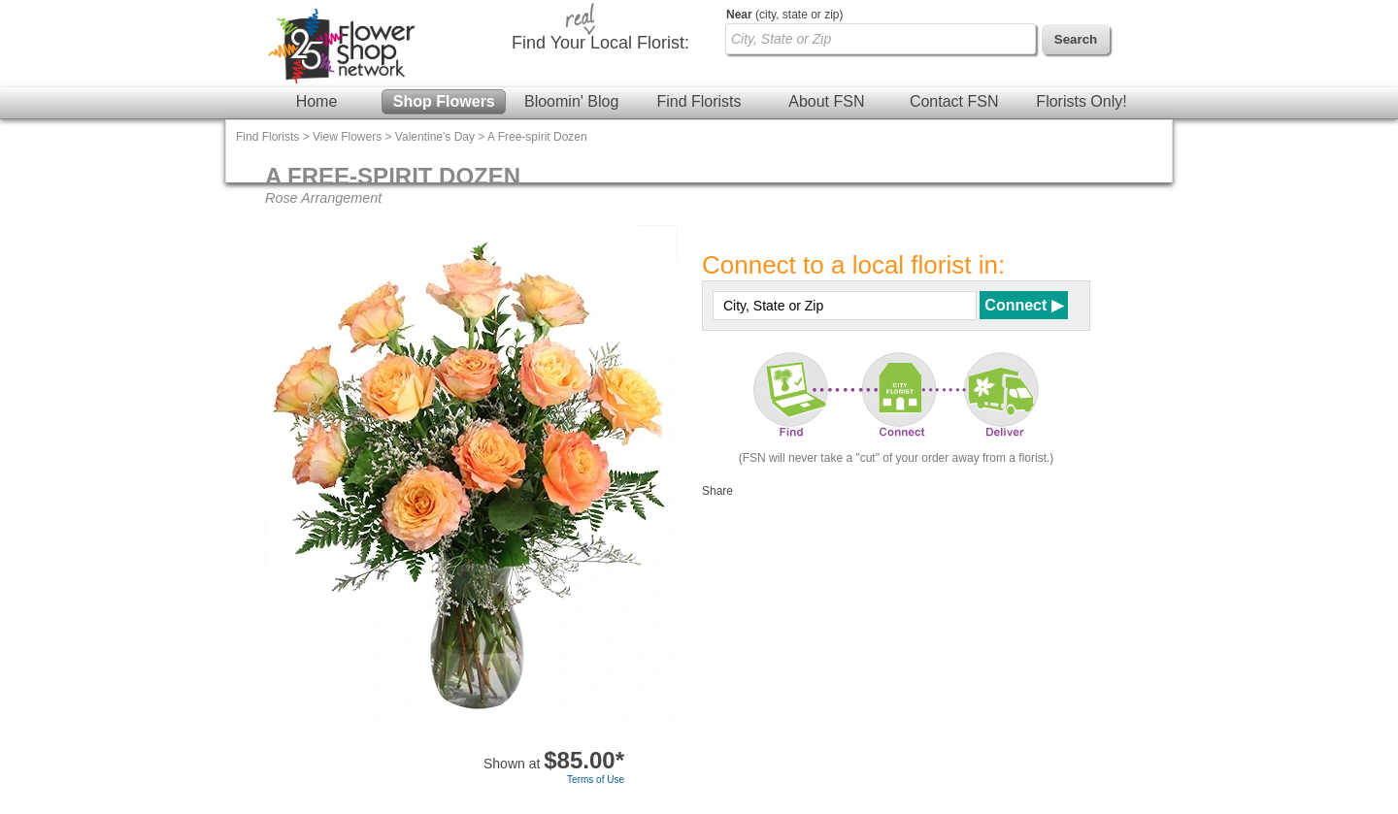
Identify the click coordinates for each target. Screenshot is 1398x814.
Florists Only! (1081, 101)
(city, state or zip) (784, 14)
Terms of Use (595, 779)
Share (717, 491)
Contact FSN (954, 101)
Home (317, 101)
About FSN (826, 101)
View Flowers (347, 137)
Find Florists (698, 101)
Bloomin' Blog (571, 101)
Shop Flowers (444, 101)
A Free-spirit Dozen (537, 137)
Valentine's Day (435, 137)
